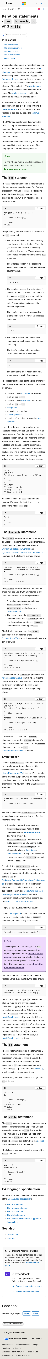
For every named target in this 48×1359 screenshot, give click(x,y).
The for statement (11, 45)
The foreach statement (13, 48)
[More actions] (43, 9)
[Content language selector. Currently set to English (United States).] (14, 1333)
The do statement (11, 51)
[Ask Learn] (38, 9)
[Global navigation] (2, 3)
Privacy (16, 1348)
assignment (12, 408)
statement (10, 79)
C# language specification (19, 1199)
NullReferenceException (13, 751)
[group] (24, 481)
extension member (32, 832)
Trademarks (7, 1355)
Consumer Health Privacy (12, 1352)
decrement (26, 400)
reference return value (12, 678)
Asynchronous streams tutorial (19, 901)
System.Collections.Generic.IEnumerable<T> (22, 552)
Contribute (6, 1348)
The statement (15, 1204)
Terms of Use (32, 1352)
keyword (15, 914)
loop (38, 1068)
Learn (5, 9)
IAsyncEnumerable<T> (12, 773)
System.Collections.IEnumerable (17, 549)
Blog (35, 1345)
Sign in (43, 3)
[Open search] (36, 3)
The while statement (12, 55)
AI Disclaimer (7, 1345)
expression (14, 415)
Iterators (10, 1238)
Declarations (12, 1235)
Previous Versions (23, 1345)
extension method (15, 612)
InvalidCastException (11, 1017)
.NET (12, 9)
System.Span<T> (10, 638)
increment (25, 393)
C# (18, 9)
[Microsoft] (24, 3)
